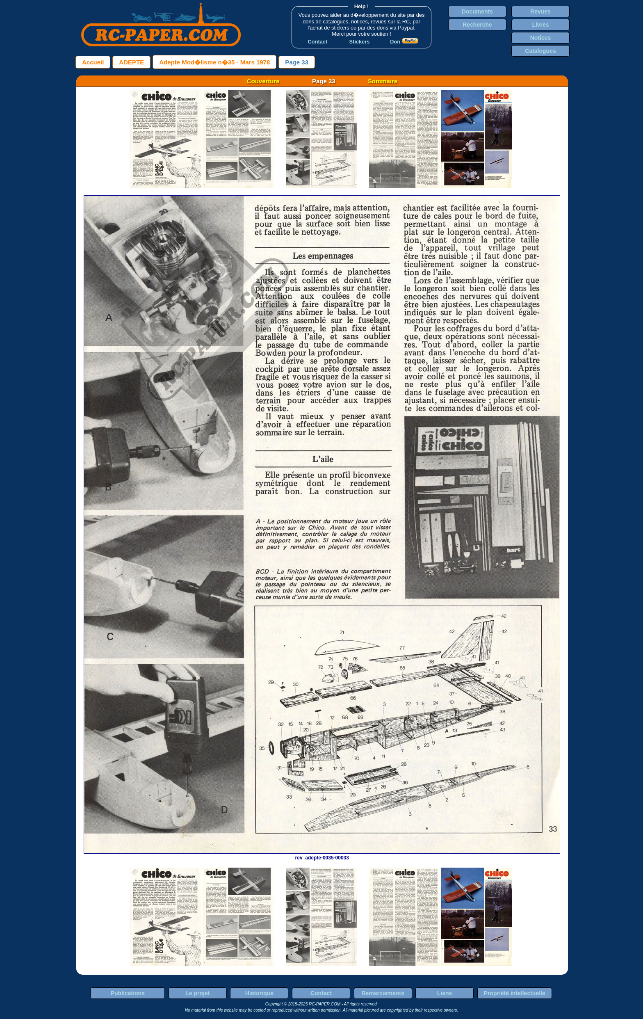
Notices (540, 37)
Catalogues (540, 51)
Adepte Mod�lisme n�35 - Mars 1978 (214, 62)
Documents (477, 11)
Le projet (197, 993)
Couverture (263, 81)
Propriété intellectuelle (514, 993)
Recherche (477, 24)
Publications (128, 993)
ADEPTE (131, 62)
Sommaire (383, 81)
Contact (321, 993)
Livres (540, 24)
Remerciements (382, 993)
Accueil (93, 62)
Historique (259, 993)
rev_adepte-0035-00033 (322, 855)
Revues (540, 11)
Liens (444, 993)
